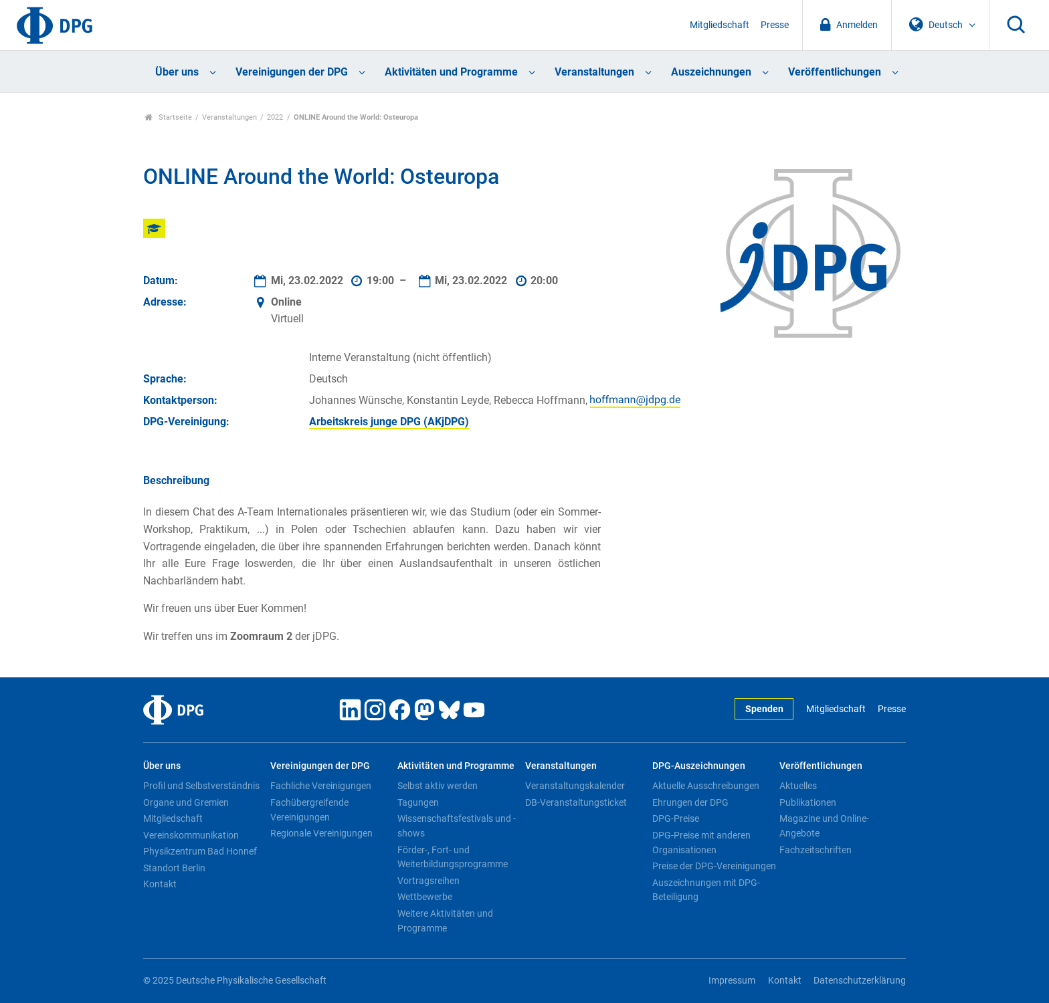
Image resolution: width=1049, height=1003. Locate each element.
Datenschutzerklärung (860, 980)
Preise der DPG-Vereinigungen (714, 866)
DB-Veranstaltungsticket (576, 802)
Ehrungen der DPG (690, 802)
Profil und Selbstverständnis (201, 785)
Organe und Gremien (186, 802)
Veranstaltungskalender (575, 785)
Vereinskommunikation (191, 835)
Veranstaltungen (594, 72)
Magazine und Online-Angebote (824, 826)
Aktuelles (798, 785)
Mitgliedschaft (719, 25)
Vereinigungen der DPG (291, 72)
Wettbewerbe (424, 896)
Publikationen (807, 802)
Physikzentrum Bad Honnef (200, 851)
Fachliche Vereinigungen (320, 785)
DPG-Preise (675, 818)
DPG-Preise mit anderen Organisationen (701, 842)
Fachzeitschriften (815, 850)
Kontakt (160, 884)
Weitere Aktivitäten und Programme (445, 920)
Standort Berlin (174, 868)
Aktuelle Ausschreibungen (705, 785)
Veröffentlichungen (834, 72)
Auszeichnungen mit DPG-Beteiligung (706, 890)
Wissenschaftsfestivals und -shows (456, 826)
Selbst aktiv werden (437, 785)
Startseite (168, 117)
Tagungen (418, 802)
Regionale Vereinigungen (321, 833)
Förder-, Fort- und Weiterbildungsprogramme (452, 857)
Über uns (177, 72)
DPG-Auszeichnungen (698, 766)
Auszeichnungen (711, 72)
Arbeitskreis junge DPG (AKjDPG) (389, 421)
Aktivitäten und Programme (451, 72)
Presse (775, 25)
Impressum (731, 980)
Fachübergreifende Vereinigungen (309, 809)
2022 (275, 117)
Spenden (764, 709)
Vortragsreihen (428, 880)
